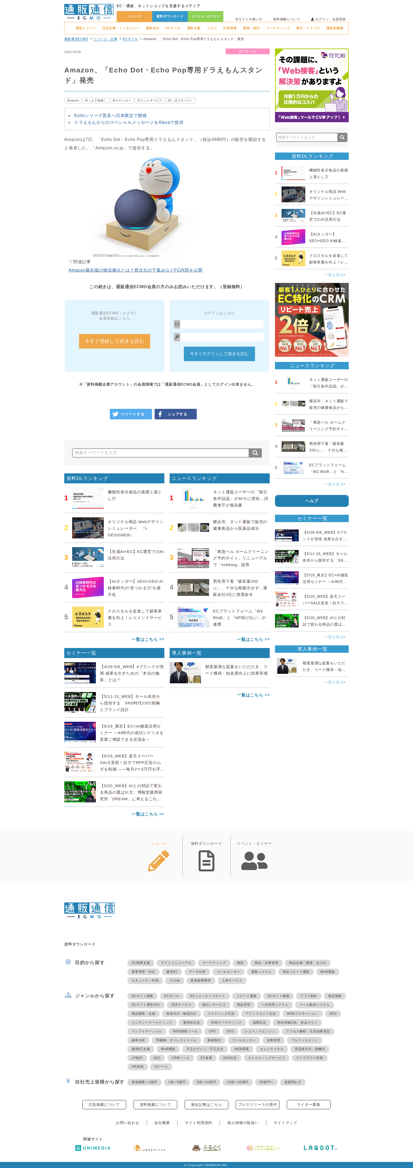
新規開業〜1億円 (144, 1082)
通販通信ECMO (76, 39)
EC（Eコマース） (180, 100)
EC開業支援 (141, 963)
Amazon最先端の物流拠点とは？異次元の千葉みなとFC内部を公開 (136, 270)
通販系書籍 (334, 28)
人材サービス (232, 980)
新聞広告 (259, 1022)
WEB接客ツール (185, 1031)
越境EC (172, 972)
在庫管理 (273, 1040)
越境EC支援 (141, 1049)
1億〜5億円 (177, 1082)
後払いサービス (214, 1005)
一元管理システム (274, 1005)
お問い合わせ (127, 1123)
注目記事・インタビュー (120, 28)
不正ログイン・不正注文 (205, 1049)
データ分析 (197, 972)
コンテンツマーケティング (152, 1022)
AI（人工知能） (96, 100)
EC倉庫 (206, 1058)
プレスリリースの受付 (257, 1104)
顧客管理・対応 (143, 972)
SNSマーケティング (226, 1022)
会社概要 (162, 1123)
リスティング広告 (221, 1013)
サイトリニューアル (176, 963)
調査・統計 (251, 28)
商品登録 (335, 996)
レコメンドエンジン (260, 1031)
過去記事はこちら (206, 1104)
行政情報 (230, 28)
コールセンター (228, 972)
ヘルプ (312, 501)
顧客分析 (138, 1040)
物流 (240, 963)
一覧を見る (334, 275)
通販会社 (152, 28)
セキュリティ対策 (145, 980)
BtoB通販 (328, 972)
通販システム (261, 972)
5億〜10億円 (206, 1082)
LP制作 (137, 1058)
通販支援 (193, 28)
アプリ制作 (308, 996)
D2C (157, 1058)
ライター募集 (308, 1104)
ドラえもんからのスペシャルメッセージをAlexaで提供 (129, 122)
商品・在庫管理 (266, 963)
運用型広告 (191, 1022)
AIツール (161, 1066)
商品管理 (243, 1005)
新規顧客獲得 (201, 980)
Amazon (73, 100)
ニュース (134, 16)
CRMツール (181, 1058)
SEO (333, 1013)
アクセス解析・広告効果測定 (308, 1031)
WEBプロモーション (302, 1013)
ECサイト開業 (142, 996)
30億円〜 (266, 1082)
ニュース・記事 (105, 39)
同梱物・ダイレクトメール (176, 1040)
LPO (212, 1031)
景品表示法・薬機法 (310, 1049)
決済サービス (181, 1005)
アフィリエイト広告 (260, 1013)
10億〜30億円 (237, 1082)
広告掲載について (104, 1104)
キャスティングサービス (266, 1058)
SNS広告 (230, 1058)
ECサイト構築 (278, 996)
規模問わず (292, 1082)
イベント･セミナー (205, 16)
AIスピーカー (122, 100)
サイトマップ (285, 1123)
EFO (230, 1031)
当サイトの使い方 (248, 19)
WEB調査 (241, 1049)
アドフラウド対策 (309, 1058)
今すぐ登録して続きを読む (114, 341)
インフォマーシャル (147, 1031)
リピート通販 (247, 996)
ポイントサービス (149, 100)
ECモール (173, 28)
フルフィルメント (304, 1040)
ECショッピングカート (207, 996)
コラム (212, 28)
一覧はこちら (144, 639)
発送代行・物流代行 (181, 1013)
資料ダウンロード (170, 16)
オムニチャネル (272, 1049)
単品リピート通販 (296, 972)
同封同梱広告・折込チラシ (297, 1022)
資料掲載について (286, 19)
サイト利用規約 (198, 1123)
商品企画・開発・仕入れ (307, 963)
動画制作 (214, 1040)
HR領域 (138, 1066)
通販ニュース (86, 28)
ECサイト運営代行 (146, 1005)
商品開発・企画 (143, 1013)
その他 (175, 980)
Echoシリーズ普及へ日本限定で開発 (110, 115)
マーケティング (278, 28)
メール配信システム (314, 1005)
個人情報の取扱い (243, 1123)
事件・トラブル (308, 28)
